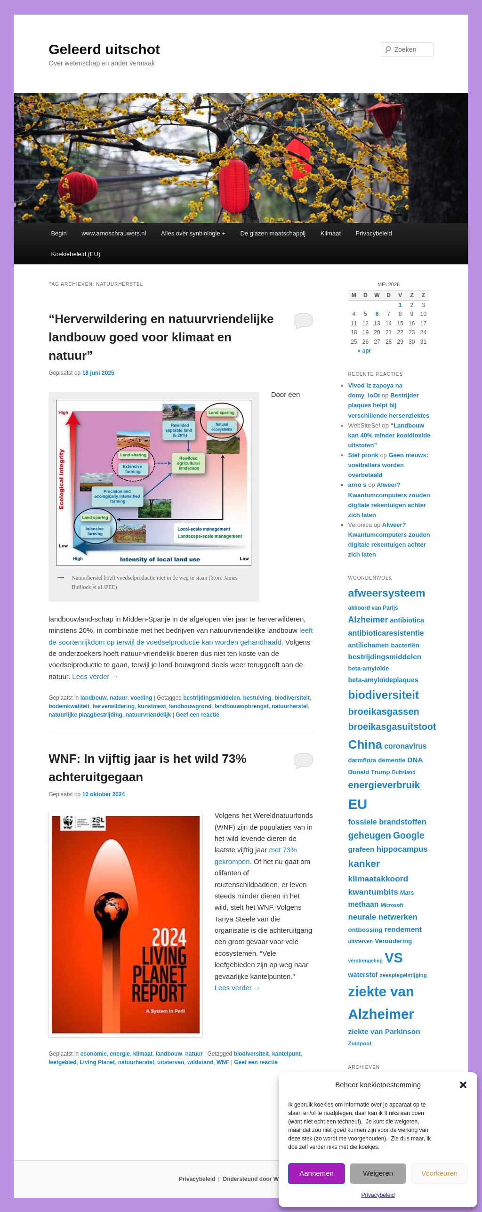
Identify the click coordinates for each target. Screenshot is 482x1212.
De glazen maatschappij (272, 233)
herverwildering (114, 706)
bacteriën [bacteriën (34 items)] (405, 645)
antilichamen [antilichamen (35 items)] (368, 645)
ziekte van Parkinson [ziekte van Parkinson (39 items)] (384, 1031)
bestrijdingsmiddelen (211, 698)
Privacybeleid (377, 1195)
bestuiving (257, 698)
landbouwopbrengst (242, 706)
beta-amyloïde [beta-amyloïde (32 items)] (368, 668)
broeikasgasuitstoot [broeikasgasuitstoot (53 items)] (392, 726)
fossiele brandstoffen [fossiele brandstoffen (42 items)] (387, 821)
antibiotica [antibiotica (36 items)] (407, 620)
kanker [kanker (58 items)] (364, 863)
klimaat (143, 1053)
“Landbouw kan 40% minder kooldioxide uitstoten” (389, 435)
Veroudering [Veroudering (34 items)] (393, 941)
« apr (364, 350)
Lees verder (95, 676)
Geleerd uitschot (104, 49)
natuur (118, 698)
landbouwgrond (190, 706)
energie (120, 1053)
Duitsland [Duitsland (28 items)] (404, 772)
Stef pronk (363, 455)
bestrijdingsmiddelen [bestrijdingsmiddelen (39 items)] (385, 657)
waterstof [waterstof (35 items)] (363, 974)
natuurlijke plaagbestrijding (85, 714)
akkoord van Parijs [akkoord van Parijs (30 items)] (373, 608)
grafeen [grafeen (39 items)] (361, 849)
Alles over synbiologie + (193, 233)
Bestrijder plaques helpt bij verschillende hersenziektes (389, 405)
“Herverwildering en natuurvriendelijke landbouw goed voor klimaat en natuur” (160, 337)
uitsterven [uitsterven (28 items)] (360, 941)
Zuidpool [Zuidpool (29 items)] (359, 1043)
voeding (141, 698)
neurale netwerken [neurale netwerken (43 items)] (383, 917)
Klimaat (331, 233)
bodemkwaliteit (68, 706)
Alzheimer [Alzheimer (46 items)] (368, 619)
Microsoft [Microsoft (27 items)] (392, 905)
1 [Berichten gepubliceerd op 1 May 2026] (400, 305)
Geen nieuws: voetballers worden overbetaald (388, 465)
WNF (223, 1062)
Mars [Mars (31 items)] (407, 892)
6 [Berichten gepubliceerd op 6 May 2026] (377, 314)
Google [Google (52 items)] (409, 835)
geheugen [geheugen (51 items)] (369, 835)
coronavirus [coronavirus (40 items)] (405, 746)
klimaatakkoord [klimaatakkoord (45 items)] (378, 878)
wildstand (200, 1062)
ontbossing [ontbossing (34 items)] (365, 929)
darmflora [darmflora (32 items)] (362, 760)
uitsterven (170, 1062)
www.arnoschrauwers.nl (113, 233)
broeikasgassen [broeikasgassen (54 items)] (383, 711)
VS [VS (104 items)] (394, 957)
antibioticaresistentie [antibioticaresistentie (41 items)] (386, 633)
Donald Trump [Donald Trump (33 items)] (369, 772)
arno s (357, 484)
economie (93, 1053)
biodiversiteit (292, 698)
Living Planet (97, 1062)
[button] (463, 1085)
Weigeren (378, 1173)
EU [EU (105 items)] (358, 804)
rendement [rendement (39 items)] (403, 929)
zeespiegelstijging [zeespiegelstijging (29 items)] (403, 975)
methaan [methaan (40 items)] (363, 904)
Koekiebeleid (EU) (75, 254)
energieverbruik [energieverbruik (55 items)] (384, 785)
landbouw (93, 698)
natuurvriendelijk (148, 714)
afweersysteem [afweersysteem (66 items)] (387, 593)
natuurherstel (290, 706)
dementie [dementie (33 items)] (391, 760)
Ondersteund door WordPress (263, 1179)
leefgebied (62, 1062)
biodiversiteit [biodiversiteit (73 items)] (383, 694)
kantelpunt (286, 1053)
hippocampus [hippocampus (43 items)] (402, 849)
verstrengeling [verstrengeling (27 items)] (365, 960)
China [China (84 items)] (365, 744)
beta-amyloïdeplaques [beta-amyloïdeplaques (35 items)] (383, 680)
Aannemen (316, 1173)
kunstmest (152, 706)
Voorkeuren (439, 1173)
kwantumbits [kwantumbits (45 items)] (373, 892)
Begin (58, 233)
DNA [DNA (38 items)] (415, 760)
